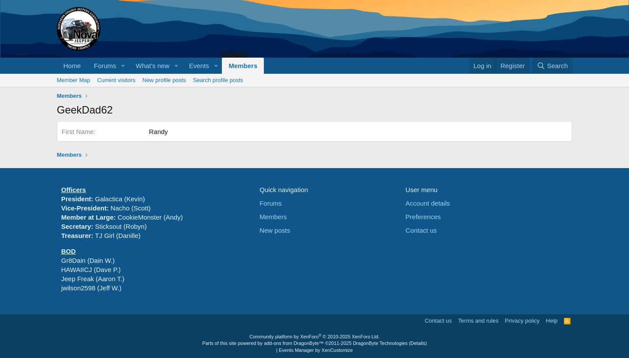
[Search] (552, 66)
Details (418, 343)
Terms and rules (478, 320)
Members (242, 65)
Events (199, 65)
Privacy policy (522, 320)
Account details (427, 203)
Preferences (423, 216)
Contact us (421, 230)
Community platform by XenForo (314, 336)
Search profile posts (218, 80)
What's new (152, 65)
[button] (123, 66)
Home (72, 65)
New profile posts (164, 80)
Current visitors (116, 80)
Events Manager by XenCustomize (316, 350)
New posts (274, 230)
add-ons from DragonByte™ (294, 343)
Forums (105, 65)
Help (552, 320)
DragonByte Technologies (380, 343)
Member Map (73, 80)
